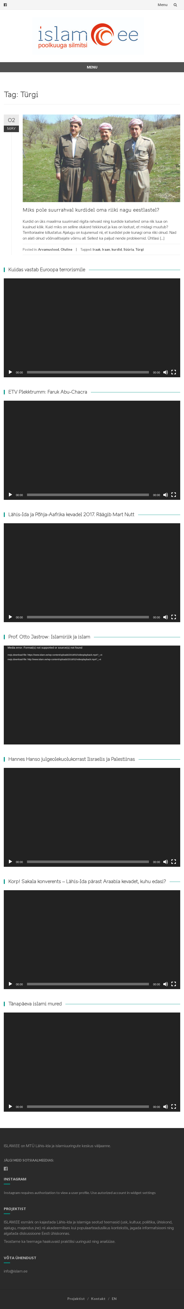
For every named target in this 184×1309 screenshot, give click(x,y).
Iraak (96, 249)
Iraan (106, 249)
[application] (92, 327)
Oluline (66, 249)
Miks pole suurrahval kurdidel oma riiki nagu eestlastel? (91, 210)
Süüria (128, 249)
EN (114, 1298)
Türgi (139, 249)
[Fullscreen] (173, 372)
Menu (163, 4)
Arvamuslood (48, 249)
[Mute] (165, 372)
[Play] (10, 372)
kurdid (117, 249)
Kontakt (98, 1298)
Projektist (76, 1298)
